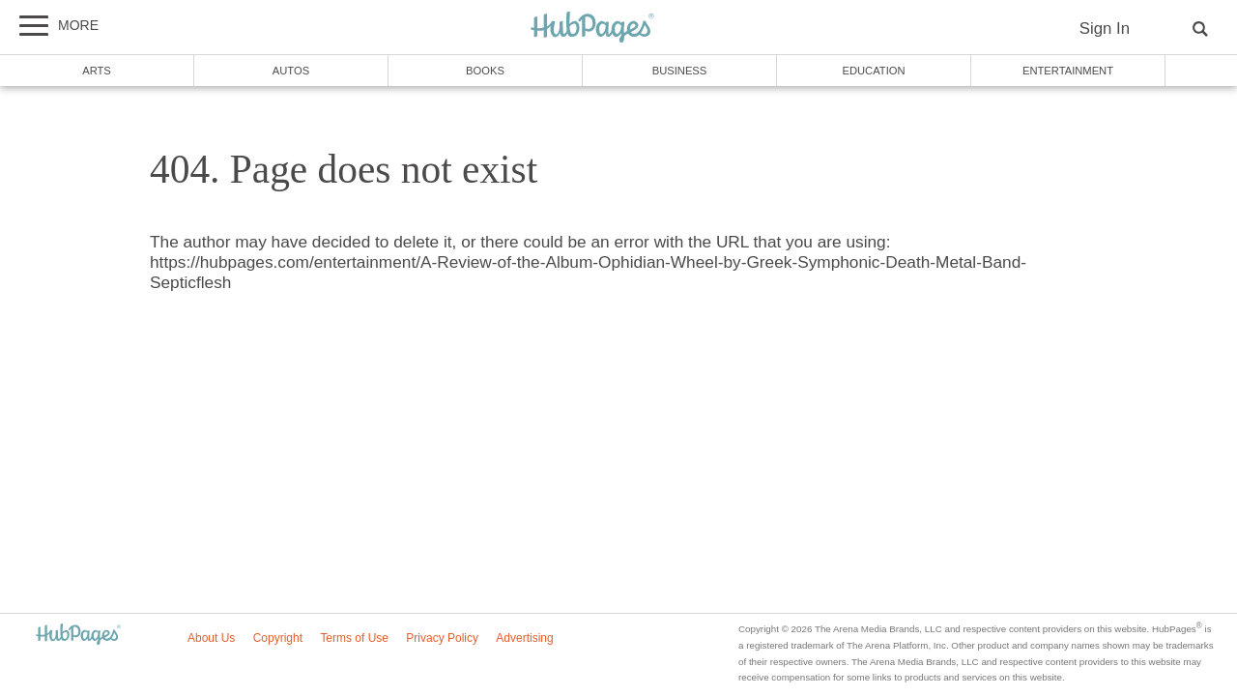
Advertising (524, 638)
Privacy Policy (442, 638)
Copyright (277, 638)
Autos (291, 70)
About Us (211, 638)
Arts (96, 70)
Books (485, 70)
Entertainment (1067, 70)
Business (679, 70)
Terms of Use (354, 638)
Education (873, 70)
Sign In (1104, 28)
